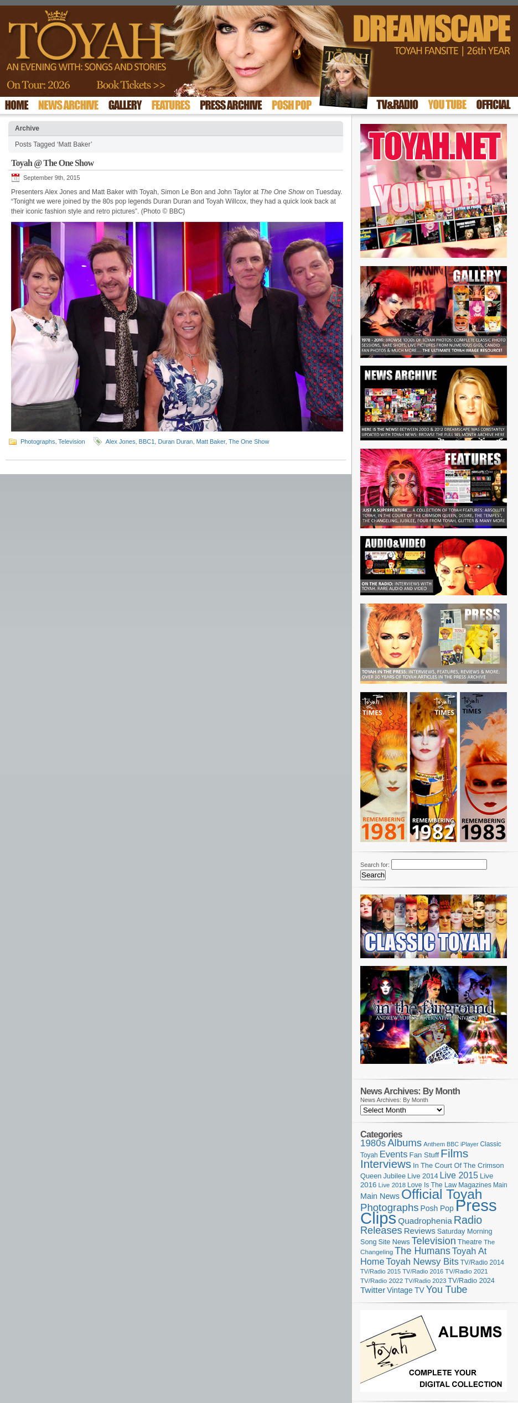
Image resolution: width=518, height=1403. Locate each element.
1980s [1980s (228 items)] (373, 1143)
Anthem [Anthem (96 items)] (434, 1144)
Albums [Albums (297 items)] (404, 1143)
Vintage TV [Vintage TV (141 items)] (405, 1290)
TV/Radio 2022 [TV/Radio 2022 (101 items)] (381, 1280)
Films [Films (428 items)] (454, 1153)
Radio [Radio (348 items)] (468, 1220)
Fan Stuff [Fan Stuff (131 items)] (424, 1155)
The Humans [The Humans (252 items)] (422, 1250)
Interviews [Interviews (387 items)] (385, 1163)
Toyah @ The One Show (52, 163)
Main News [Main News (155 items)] (380, 1196)
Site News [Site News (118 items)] (394, 1242)
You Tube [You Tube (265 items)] (447, 1289)
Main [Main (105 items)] (500, 1185)
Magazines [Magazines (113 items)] (474, 1185)
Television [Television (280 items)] (433, 1240)
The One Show (249, 441)
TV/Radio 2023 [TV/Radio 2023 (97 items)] (425, 1280)
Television (71, 441)
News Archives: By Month (394, 1100)
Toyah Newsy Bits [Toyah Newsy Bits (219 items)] (422, 1261)
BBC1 (147, 441)
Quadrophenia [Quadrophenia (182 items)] (425, 1220)
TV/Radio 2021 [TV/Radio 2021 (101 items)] (466, 1271)
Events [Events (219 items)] (394, 1154)
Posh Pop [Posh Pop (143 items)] (437, 1208)
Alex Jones (121, 441)
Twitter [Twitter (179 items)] (372, 1290)
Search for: (375, 864)
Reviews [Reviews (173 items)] (420, 1230)
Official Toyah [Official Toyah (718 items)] (442, 1194)
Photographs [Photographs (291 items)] (389, 1207)
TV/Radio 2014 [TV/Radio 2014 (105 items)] (482, 1262)
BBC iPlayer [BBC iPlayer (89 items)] (462, 1144)
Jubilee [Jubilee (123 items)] (394, 1176)
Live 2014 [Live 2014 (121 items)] (422, 1176)
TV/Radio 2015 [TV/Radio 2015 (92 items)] (380, 1271)
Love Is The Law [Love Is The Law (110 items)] (432, 1185)
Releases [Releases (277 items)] (381, 1230)
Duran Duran (175, 441)
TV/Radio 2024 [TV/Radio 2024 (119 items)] (471, 1281)
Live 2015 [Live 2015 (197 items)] (459, 1175)
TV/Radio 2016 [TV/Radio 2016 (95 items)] (422, 1271)
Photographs (37, 441)
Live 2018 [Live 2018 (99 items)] (392, 1185)
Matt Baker (211, 441)
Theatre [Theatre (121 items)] (470, 1242)
